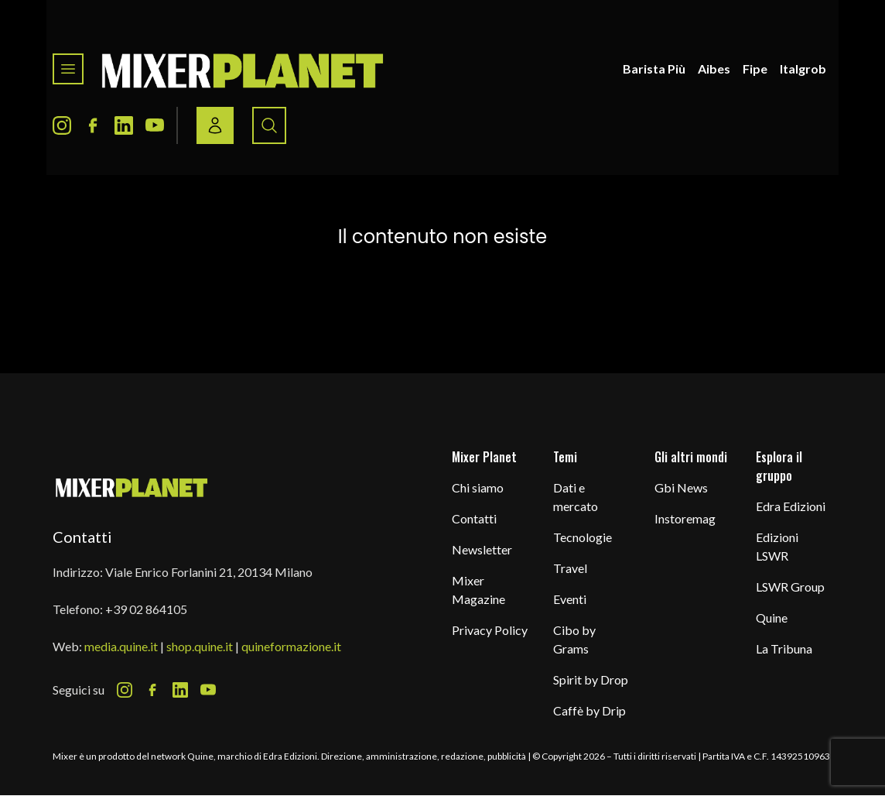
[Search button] (269, 125)
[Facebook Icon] (93, 125)
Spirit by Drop (590, 679)
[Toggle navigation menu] (68, 68)
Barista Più (654, 68)
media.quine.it (121, 646)
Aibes (714, 68)
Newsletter (482, 549)
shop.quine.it (199, 646)
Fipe (755, 68)
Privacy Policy (490, 630)
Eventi (569, 599)
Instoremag (685, 518)
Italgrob (803, 68)
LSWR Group (790, 586)
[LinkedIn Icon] (123, 125)
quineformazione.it (291, 646)
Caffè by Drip (589, 710)
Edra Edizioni (790, 506)
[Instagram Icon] (62, 125)
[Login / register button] (215, 125)
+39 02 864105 (146, 609)
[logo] (243, 69)
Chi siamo (478, 487)
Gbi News (681, 487)
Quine (772, 617)
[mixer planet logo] (132, 486)
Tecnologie (582, 537)
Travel (570, 568)
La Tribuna (784, 648)
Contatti (474, 518)
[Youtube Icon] (154, 125)
